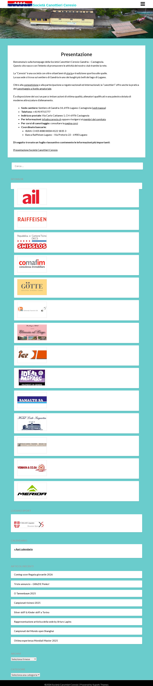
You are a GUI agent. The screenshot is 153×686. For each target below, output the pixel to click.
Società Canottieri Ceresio (54, 5)
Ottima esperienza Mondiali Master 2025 (36, 639)
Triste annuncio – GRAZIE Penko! (31, 583)
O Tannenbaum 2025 (25, 592)
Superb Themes (101, 684)
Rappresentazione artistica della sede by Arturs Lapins (42, 621)
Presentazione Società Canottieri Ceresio (35, 149)
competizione (31, 84)
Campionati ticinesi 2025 (27, 602)
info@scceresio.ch (52, 118)
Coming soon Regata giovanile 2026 (33, 574)
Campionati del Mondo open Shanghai (34, 630)
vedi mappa (99, 107)
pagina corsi (71, 122)
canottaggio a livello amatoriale (34, 88)
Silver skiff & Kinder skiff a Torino (31, 611)
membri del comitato (95, 118)
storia (69, 73)
